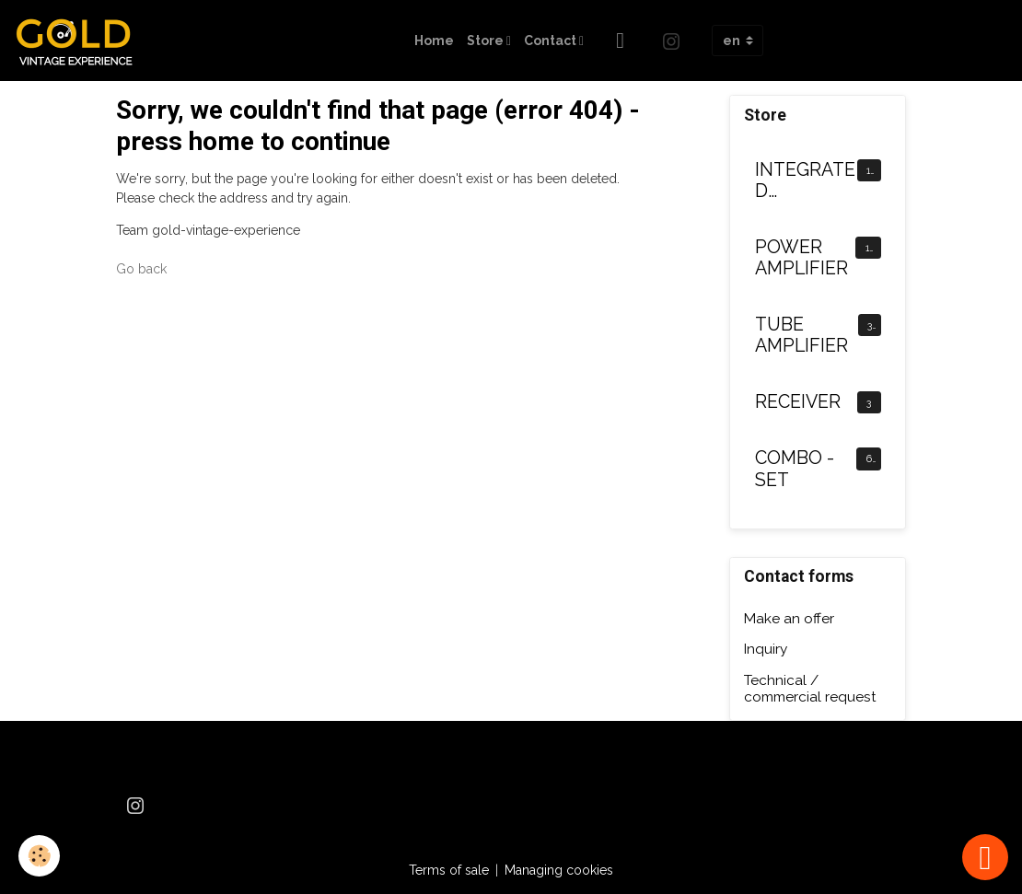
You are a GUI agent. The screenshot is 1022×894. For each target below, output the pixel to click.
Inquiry (765, 649)
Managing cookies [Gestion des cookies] (559, 870)
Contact (551, 40)
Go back (141, 268)
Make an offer (789, 618)
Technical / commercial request (810, 688)
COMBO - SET (794, 469)
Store (486, 40)
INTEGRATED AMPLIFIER (805, 181)
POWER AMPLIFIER (801, 258)
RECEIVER (798, 401)
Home (434, 40)
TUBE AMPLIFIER (801, 335)
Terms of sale (449, 870)
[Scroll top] (985, 857)
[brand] (81, 40)
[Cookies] (39, 856)
